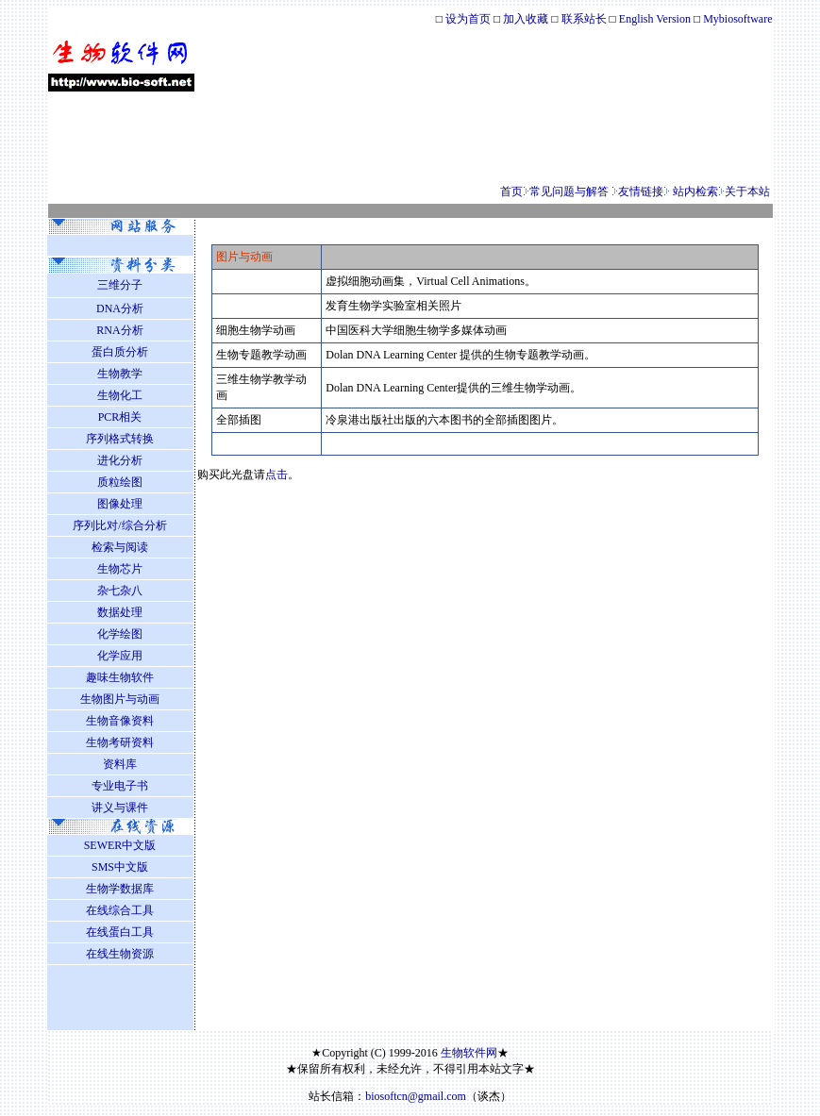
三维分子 (119, 284)
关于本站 (747, 191)
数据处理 (119, 612)
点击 (276, 474)
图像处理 (119, 503)
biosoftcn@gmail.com (415, 1096)
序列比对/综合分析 (119, 525)
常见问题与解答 (569, 191)
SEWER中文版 (120, 845)
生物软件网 (467, 1052)
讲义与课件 (120, 807)
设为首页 (468, 18)
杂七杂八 (119, 590)
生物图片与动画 (119, 699)
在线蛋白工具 (120, 932)
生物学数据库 (120, 888)
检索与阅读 (120, 547)
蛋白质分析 (120, 351)
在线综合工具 (120, 910)
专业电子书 (120, 785)
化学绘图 (119, 634)
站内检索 (695, 191)
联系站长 (585, 18)
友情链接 (640, 191)
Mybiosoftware (737, 18)
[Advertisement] (410, 137)
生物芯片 (119, 568)
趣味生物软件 (120, 677)
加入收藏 (525, 18)
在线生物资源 (120, 953)
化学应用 (119, 655)
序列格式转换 (120, 438)
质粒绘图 (119, 482)
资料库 (120, 764)
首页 (511, 191)
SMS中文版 (120, 867)
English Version (655, 18)
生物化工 (119, 395)
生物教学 (119, 373)
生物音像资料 (120, 720)
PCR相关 (120, 417)
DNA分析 (119, 308)
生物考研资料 (120, 742)
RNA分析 (119, 330)
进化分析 (119, 460)
